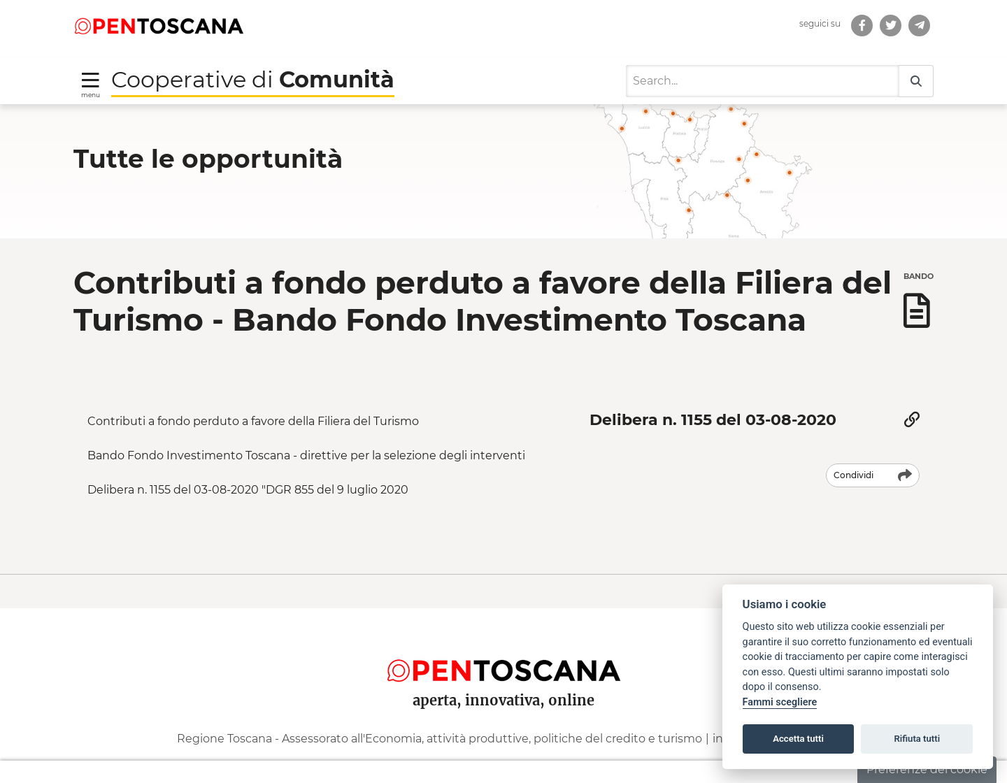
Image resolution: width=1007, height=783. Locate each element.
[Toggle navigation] (90, 81)
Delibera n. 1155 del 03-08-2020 (713, 417)
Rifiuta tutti (917, 738)
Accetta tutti (798, 738)
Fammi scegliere (780, 702)
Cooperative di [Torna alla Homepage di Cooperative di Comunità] (252, 75)
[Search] (762, 78)
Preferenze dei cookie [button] (926, 769)
